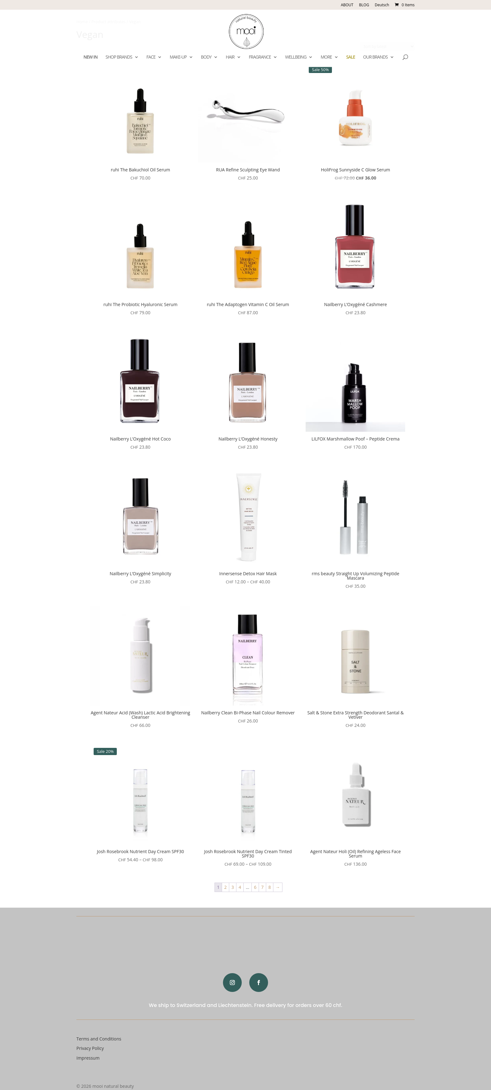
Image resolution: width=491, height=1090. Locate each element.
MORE (326, 57)
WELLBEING (296, 57)
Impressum (88, 1058)
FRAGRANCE (260, 57)
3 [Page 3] (232, 887)
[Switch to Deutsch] (382, 6)
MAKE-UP (178, 57)
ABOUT (347, 5)
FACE (151, 57)
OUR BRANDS (375, 57)
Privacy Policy (90, 1048)
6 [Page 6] (255, 887)
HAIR (230, 57)
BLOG (364, 5)
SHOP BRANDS (119, 57)
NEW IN (91, 57)
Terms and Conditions (98, 1039)
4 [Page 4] (240, 887)
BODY (206, 57)
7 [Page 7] (262, 887)
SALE (350, 57)
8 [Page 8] (269, 887)
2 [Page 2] (225, 887)
